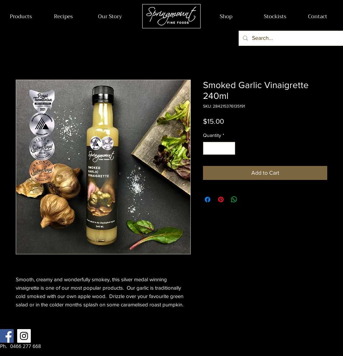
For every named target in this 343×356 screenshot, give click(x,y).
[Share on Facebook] (207, 199)
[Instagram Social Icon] (24, 336)
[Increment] (229, 148)
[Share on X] (247, 199)
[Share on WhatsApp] (234, 199)
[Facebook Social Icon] (7, 336)
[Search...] (291, 38)
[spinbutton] (219, 148)
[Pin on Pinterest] (221, 199)
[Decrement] (208, 148)
